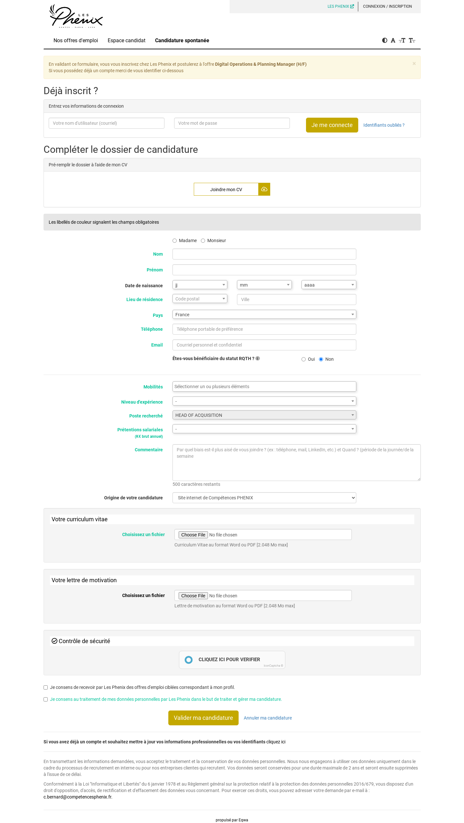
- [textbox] (176, 401)
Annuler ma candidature (268, 717)
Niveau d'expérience (142, 402)
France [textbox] (182, 314)
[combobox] (200, 284)
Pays (158, 315)
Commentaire (149, 449)
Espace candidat (126, 40)
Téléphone (152, 329)
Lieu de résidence (144, 299)
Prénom (155, 269)
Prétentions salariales (140, 433)
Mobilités (153, 386)
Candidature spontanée (182, 40)
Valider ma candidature (203, 717)
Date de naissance (144, 285)
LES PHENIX (341, 6)
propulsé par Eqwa (232, 820)
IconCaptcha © (273, 665)
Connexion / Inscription (387, 6)
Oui (308, 359)
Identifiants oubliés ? (384, 125)
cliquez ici (275, 741)
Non (326, 359)
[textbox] (200, 298)
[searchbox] (264, 386)
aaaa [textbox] (309, 285)
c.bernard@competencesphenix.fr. (78, 796)
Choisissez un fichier (143, 534)
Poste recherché (146, 415)
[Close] (414, 63)
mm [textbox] (244, 285)
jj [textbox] (176, 285)
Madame (185, 240)
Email (157, 345)
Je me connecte (332, 125)
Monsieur (213, 240)
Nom (158, 254)
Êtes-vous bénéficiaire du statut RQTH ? (216, 358)
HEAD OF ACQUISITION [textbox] (198, 415)
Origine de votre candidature (133, 497)
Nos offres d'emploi (76, 40)
